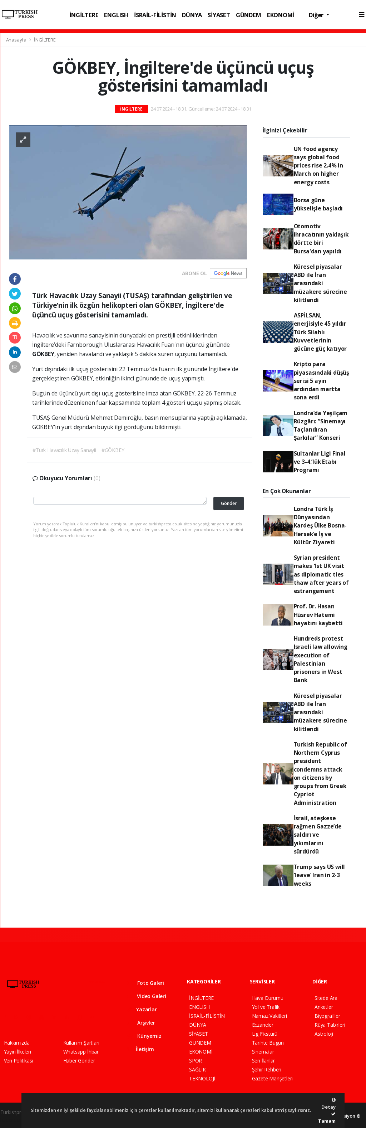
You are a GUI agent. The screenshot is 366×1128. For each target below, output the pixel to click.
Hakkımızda (17, 1042)
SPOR (195, 1060)
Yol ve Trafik (266, 1006)
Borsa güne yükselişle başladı (318, 204)
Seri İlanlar (263, 1060)
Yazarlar (142, 1009)
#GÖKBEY (113, 450)
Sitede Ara (326, 998)
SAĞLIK (197, 1069)
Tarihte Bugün (268, 1042)
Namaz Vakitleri (269, 1015)
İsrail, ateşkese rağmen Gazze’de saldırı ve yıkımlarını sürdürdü (318, 834)
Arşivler (141, 1022)
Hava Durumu (267, 998)
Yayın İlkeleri (17, 1051)
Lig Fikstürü (265, 1033)
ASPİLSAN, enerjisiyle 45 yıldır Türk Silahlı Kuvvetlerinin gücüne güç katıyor (320, 331)
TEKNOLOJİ (202, 1078)
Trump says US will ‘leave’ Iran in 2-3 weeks (319, 875)
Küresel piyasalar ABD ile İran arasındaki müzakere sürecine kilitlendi (320, 283)
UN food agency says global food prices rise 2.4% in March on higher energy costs (318, 165)
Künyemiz (144, 1035)
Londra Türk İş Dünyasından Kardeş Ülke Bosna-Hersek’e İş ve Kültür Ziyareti (320, 525)
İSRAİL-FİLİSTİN (155, 15)
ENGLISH (116, 15)
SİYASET (219, 15)
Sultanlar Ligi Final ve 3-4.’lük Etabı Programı (320, 461)
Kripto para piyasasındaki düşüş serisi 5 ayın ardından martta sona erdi (321, 380)
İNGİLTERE (83, 15)
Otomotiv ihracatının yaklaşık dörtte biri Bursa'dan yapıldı (321, 238)
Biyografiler (327, 1015)
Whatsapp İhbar (81, 1051)
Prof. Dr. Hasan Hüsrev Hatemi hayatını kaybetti (318, 614)
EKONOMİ (281, 15)
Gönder (229, 503)
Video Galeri (146, 996)
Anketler (324, 1006)
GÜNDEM (248, 15)
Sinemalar (263, 1051)
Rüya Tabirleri (330, 1024)
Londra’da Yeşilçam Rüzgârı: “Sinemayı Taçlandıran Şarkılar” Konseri (321, 425)
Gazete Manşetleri (272, 1078)
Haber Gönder (79, 1060)
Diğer (317, 15)
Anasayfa (17, 40)
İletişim (140, 1049)
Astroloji (324, 1033)
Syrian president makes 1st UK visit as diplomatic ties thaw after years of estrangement (321, 574)
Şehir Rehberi (267, 1069)
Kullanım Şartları (81, 1042)
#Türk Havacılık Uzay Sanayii (64, 450)
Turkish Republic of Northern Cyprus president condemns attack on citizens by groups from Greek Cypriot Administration (320, 773)
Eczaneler (262, 1024)
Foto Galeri (145, 982)
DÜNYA (192, 15)
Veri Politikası (18, 1060)
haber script (13, 1119)
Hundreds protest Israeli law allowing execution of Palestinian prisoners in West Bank (320, 659)
